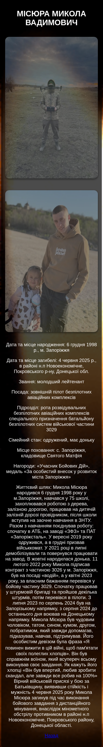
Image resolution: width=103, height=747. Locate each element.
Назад (51, 735)
